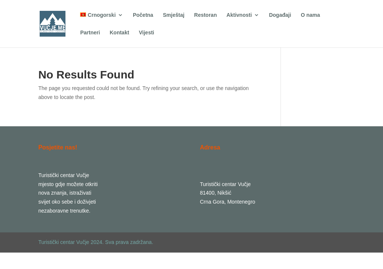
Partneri (90, 32)
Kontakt (119, 32)
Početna (143, 15)
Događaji (280, 15)
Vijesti (146, 32)
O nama (310, 15)
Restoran (205, 15)
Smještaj (174, 15)
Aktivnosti (239, 15)
